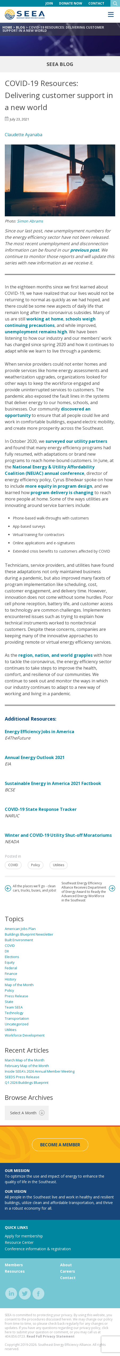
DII (7, 951)
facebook (38, 1294)
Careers (67, 1271)
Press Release (16, 996)
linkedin (11, 1294)
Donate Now (70, 3)
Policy (35, 865)
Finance (11, 973)
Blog (20, 27)
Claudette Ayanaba (23, 135)
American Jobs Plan (20, 928)
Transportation (17, 1018)
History (10, 979)
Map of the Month (19, 984)
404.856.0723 (15, 1336)
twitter (25, 1294)
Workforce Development (24, 1035)
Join (49, 3)
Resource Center (19, 1242)
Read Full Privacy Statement (51, 1336)
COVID (13, 865)
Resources (15, 1271)
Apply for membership (24, 1235)
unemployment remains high (36, 332)
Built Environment (19, 939)
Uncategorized (16, 1024)
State (9, 1001)
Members (14, 1264)
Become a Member (60, 1145)
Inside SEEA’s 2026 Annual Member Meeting (40, 1071)
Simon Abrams (30, 221)
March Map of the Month (24, 1060)
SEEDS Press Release (22, 1076)
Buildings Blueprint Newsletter (29, 934)
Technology (14, 1012)
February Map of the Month (27, 1065)
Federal (11, 968)
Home (7, 27)
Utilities (58, 865)
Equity (10, 962)
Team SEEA (14, 1007)
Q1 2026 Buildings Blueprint (26, 1082)
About (66, 1264)
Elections (12, 956)
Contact (96, 3)
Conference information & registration (38, 1248)
